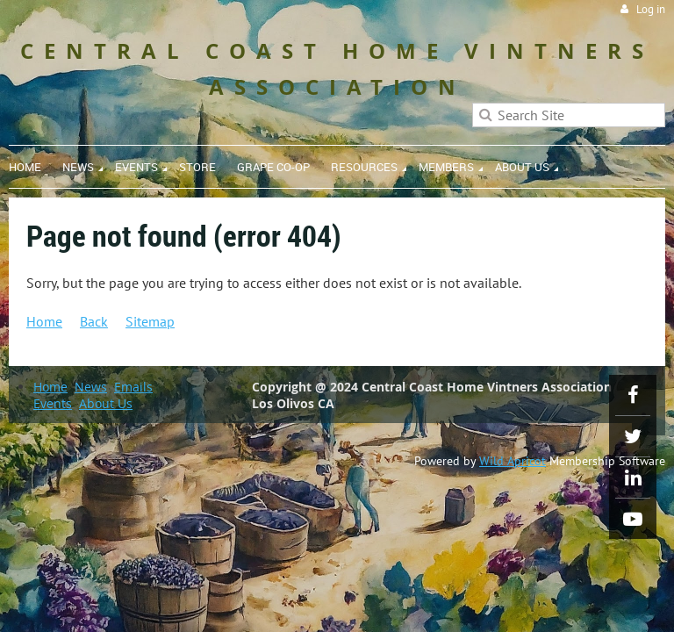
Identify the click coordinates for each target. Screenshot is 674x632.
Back (94, 321)
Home (44, 321)
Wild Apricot (512, 461)
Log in (650, 9)
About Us (106, 403)
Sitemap (150, 321)
